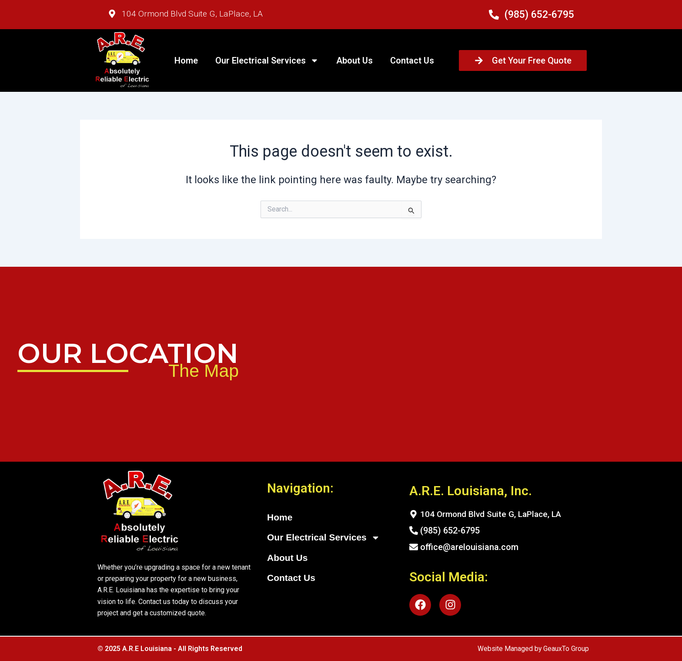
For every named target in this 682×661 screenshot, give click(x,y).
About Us (354, 60)
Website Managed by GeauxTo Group (533, 648)
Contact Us (412, 60)
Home (186, 60)
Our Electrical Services (267, 60)
